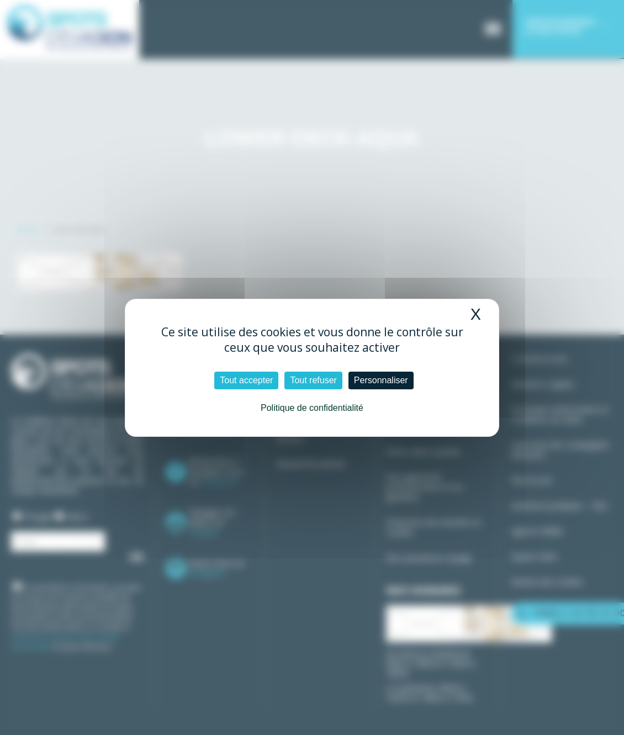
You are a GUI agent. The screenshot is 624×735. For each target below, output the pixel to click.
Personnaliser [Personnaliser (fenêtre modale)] (381, 380)
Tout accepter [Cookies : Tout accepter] (246, 380)
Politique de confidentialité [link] (312, 408)
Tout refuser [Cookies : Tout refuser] (313, 380)
